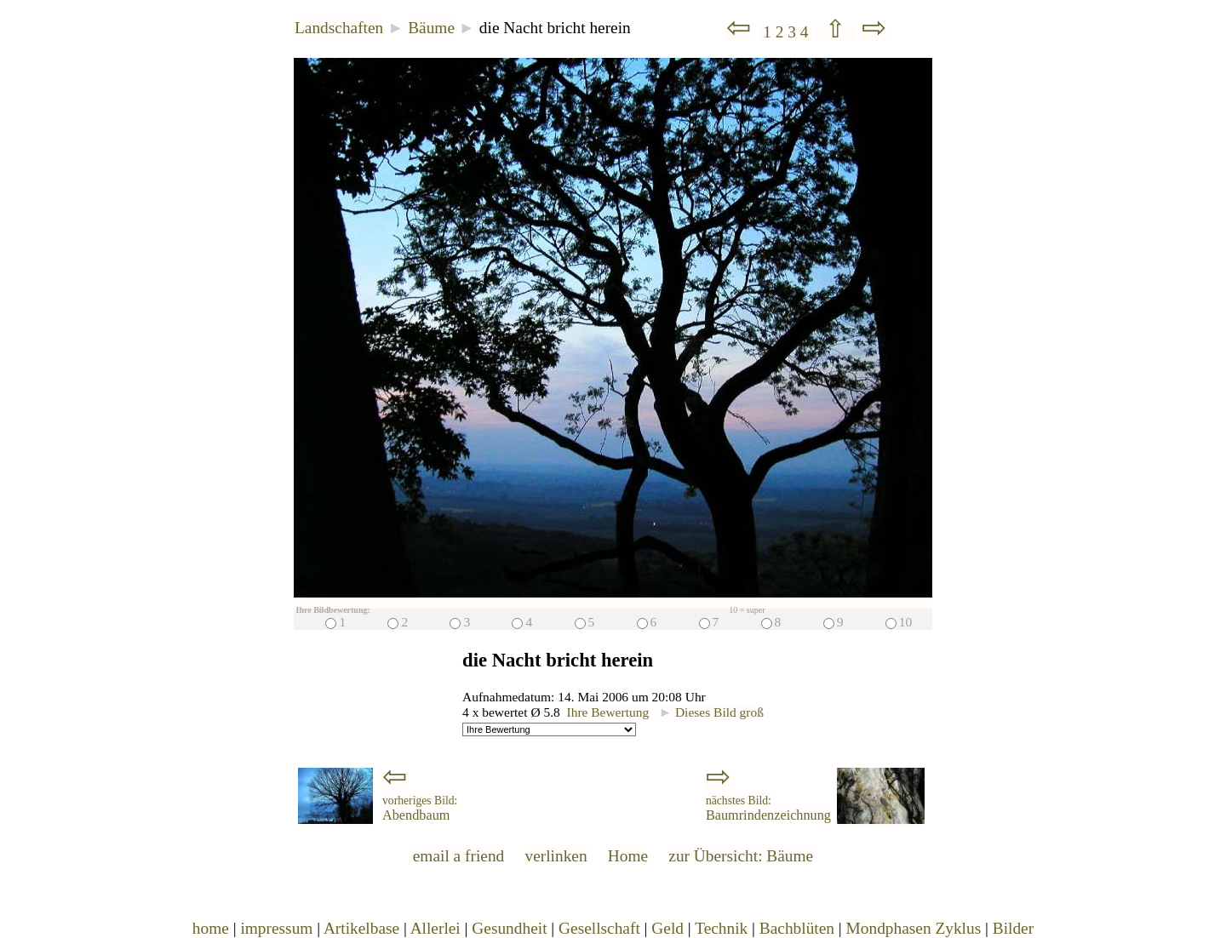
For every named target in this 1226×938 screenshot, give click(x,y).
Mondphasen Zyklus (914, 928)
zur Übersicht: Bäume (740, 856)
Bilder (1013, 928)
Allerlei (435, 928)
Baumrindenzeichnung (768, 808)
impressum (276, 928)
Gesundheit (509, 928)
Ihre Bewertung (608, 712)
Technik (721, 928)
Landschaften (339, 28)
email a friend (459, 856)
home (210, 928)
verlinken (555, 856)
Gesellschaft (599, 928)
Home (628, 856)
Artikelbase (361, 928)
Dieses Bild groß (711, 712)
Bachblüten (796, 928)
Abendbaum (419, 808)
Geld (667, 928)
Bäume (431, 28)
